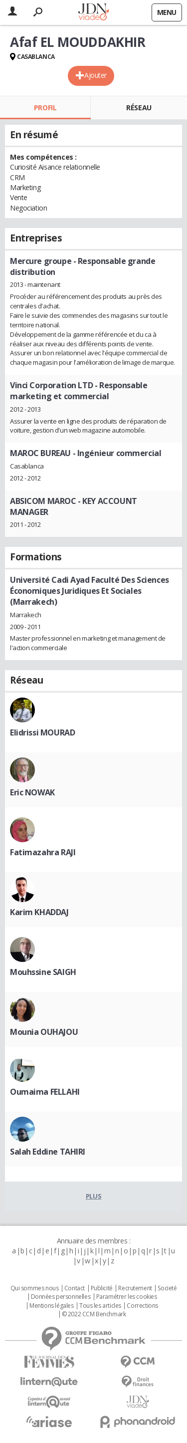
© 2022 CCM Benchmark (94, 1314)
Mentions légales (51, 1305)
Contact (74, 1288)
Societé (167, 1288)
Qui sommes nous (34, 1288)
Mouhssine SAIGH (43, 971)
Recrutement (135, 1288)
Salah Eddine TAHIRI (47, 1151)
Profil (45, 107)
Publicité (102, 1288)
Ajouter (95, 75)
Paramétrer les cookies (126, 1296)
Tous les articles (100, 1305)
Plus (93, 1196)
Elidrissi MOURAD (42, 732)
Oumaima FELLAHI (45, 1091)
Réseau (138, 107)
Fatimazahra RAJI (42, 852)
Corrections (142, 1305)
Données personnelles (61, 1296)
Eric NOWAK (32, 792)
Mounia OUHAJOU (44, 1031)
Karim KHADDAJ (39, 912)
